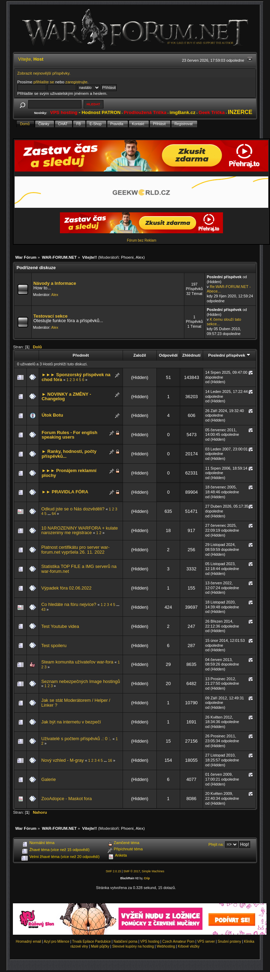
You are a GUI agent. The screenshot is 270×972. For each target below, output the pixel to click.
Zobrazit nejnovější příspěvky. (44, 73)
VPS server (206, 941)
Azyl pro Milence (56, 941)
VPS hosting (150, 941)
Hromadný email (28, 941)
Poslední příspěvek (229, 355)
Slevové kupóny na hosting (133, 946)
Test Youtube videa (60, 626)
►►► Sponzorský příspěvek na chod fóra (75, 377)
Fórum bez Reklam (141, 240)
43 (43, 609)
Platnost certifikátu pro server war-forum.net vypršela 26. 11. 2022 (75, 550)
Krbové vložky (188, 946)
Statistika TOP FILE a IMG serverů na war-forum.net (78, 569)
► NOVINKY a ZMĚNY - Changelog (66, 397)
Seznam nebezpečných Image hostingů (80, 681)
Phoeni (127, 257)
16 (110, 760)
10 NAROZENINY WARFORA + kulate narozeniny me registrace (79, 530)
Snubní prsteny (229, 941)
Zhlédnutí (191, 355)
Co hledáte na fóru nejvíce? (68, 604)
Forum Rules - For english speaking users (69, 435)
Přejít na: (216, 844)
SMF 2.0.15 (113, 871)
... (49, 513)
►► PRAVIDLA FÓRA (64, 491)
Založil (139, 355)
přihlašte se (43, 81)
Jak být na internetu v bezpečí (71, 721)
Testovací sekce (50, 316)
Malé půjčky (100, 946)
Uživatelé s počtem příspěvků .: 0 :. (76, 738)
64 (54, 513)
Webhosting (166, 946)
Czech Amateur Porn (178, 941)
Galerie (48, 779)
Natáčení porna (125, 941)
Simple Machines (153, 871)
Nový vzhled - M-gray (62, 760)
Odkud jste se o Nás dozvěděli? (73, 508)
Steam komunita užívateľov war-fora (77, 662)
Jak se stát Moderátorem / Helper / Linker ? (75, 703)
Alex (140, 257)
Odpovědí (168, 355)
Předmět (81, 355)
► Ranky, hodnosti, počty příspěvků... (68, 454)
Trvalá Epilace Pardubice (91, 941)
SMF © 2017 (131, 871)
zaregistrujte (76, 81)
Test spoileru (53, 645)
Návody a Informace (54, 283)
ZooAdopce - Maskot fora (66, 798)
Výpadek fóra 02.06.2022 (66, 588)
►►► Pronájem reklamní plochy (68, 473)
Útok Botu (52, 415)
